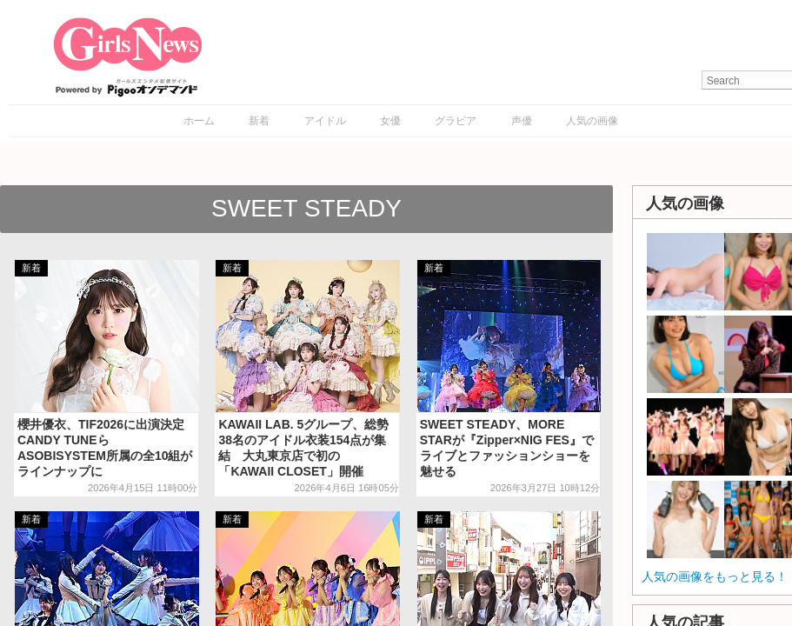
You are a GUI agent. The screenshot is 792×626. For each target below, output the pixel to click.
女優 (390, 121)
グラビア (455, 121)
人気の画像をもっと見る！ (715, 576)
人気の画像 (592, 121)
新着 (259, 121)
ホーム (199, 121)
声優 (521, 121)
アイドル (325, 121)
